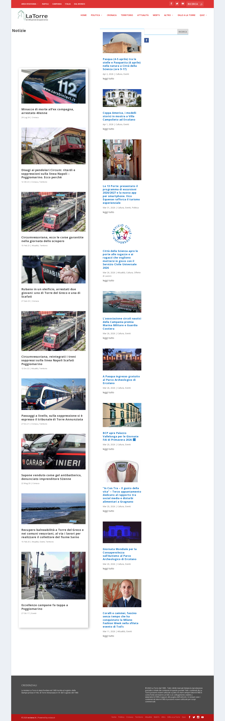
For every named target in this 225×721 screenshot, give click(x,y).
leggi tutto (108, 78)
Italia (68, 4)
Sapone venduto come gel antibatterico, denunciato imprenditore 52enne (51, 477)
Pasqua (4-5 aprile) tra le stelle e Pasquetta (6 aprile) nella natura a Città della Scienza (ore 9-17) (122, 64)
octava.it (32, 717)
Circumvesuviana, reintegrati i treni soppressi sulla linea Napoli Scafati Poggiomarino (48, 360)
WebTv (156, 15)
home (84, 15)
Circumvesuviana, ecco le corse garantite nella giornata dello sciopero (52, 239)
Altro (167, 15)
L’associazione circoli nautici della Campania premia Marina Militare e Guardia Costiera (122, 323)
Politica (95, 15)
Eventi (42, 541)
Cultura (119, 74)
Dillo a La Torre (186, 15)
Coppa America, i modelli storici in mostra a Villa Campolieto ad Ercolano (119, 116)
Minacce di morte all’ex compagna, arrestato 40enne (47, 111)
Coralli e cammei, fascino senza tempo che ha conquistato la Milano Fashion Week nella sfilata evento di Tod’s (120, 619)
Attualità (143, 15)
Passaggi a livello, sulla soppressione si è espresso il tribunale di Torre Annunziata (52, 417)
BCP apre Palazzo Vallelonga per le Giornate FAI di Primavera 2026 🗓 (120, 436)
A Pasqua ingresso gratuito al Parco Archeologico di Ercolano (121, 380)
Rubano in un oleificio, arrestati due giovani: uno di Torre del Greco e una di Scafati (50, 292)
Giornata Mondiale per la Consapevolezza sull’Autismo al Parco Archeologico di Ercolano (120, 554)
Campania (57, 4)
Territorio (127, 15)
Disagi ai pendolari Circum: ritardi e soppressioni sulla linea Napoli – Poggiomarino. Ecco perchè (48, 173)
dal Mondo (79, 4)
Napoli (45, 4)
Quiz (202, 15)
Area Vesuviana (28, 4)
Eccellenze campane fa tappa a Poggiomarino (44, 607)
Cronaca (112, 15)
